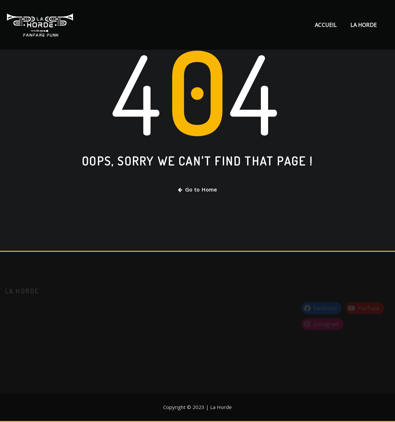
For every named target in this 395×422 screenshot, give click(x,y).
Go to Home (197, 189)
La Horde (363, 25)
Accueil (326, 25)
